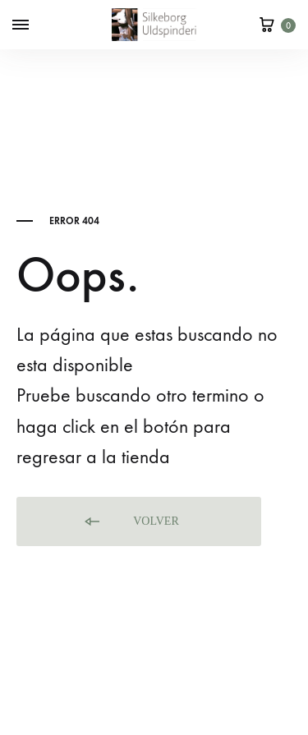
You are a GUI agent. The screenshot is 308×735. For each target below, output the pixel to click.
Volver (130, 522)
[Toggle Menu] (20, 25)
